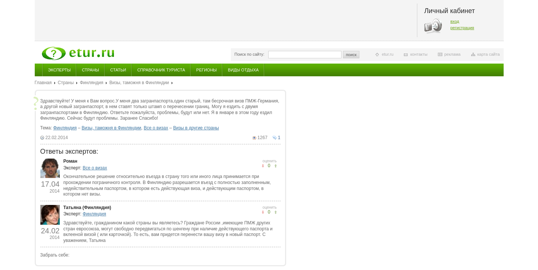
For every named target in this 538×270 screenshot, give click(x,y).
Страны (90, 70)
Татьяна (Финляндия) (87, 207)
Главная (43, 82)
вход (455, 21)
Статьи (118, 70)
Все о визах (156, 128)
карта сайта (488, 54)
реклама (452, 54)
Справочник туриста (161, 70)
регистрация (462, 27)
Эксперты (59, 70)
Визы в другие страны (196, 128)
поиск (351, 54)
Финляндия (91, 82)
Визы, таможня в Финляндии (139, 82)
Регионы (206, 70)
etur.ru (387, 54)
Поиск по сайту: (250, 54)
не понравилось (275, 166)
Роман (71, 161)
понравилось (263, 166)
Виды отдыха (243, 70)
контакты (418, 54)
